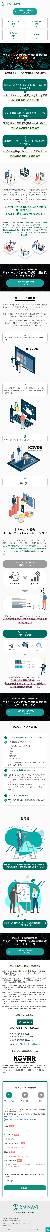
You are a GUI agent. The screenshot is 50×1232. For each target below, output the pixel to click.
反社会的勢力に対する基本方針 (10, 1218)
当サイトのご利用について (22, 1223)
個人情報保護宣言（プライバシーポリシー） (14, 1220)
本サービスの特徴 (36, 22)
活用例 (36, 34)
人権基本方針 (6, 1225)
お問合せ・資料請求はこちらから (26, 11)
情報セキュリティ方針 (8, 1223)
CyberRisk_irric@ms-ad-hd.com (28, 1044)
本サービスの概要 (13, 22)
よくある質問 (13, 34)
